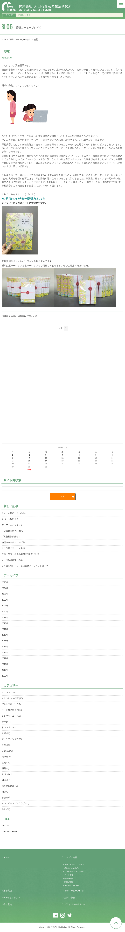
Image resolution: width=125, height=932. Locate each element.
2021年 (5, 606)
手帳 (29, 316)
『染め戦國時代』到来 (12, 531)
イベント (6, 692)
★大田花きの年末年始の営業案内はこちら (23, 198)
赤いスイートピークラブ (13, 803)
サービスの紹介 (9, 710)
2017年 (5, 629)
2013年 (5, 652)
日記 (35, 316)
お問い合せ (69, 898)
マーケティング (9, 739)
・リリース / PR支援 (70, 885)
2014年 (5, 646)
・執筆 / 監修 (67, 882)
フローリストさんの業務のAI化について (21, 554)
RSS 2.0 (5, 826)
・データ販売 (67, 875)
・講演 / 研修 (67, 878)
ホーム (6, 857)
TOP (4, 39)
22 (13, 464)
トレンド (6, 727)
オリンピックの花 (10, 698)
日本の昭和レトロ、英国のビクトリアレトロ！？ (25, 566)
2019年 (5, 617)
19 (79, 461)
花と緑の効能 (8, 786)
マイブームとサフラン (12, 525)
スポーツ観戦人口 (10, 519)
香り (4, 809)
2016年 (5, 635)
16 (29, 461)
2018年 (5, 623)
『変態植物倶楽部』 (11, 536)
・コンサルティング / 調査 (73, 871)
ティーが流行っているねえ (14, 513)
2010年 (5, 670)
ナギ (4, 733)
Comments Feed (9, 831)
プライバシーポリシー (74, 904)
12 (79, 458)
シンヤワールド (9, 716)
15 (13, 461)
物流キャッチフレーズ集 (13, 542)
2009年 (5, 676)
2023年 (5, 594)
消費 (4, 768)
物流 (4, 780)
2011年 (5, 664)
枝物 (4, 762)
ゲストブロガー (9, 704)
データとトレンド (11, 898)
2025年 (5, 582)
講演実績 (6, 797)
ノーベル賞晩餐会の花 (12, 560)
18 (62, 461)
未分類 (5, 757)
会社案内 (7, 904)
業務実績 (7, 891)
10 (46, 458)
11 (62, 458)
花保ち (5, 792)
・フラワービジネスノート (73, 864)
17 (46, 461)
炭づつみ (6, 774)
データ (5, 722)
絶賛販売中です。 (38, 203)
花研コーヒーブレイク (19, 39)
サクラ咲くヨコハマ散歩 (13, 548)
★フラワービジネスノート (15, 203)
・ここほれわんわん (70, 868)
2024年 (5, 588)
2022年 (5, 600)
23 (29, 464)
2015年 (5, 641)
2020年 (5, 611)
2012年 (5, 658)
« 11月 (29, 470)
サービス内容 (70, 857)
